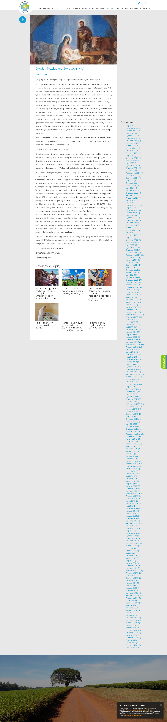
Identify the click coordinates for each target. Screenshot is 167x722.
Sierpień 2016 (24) (133, 409)
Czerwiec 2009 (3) (133, 603)
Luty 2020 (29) (132, 305)
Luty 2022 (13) (131, 245)
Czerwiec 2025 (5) (133, 153)
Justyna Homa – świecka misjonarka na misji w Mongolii (73, 291)
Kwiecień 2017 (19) (133, 389)
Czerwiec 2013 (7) (133, 503)
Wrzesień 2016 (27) (134, 406)
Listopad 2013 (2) (133, 491)
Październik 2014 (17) (134, 464)
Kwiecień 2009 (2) (133, 608)
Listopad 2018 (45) (133, 342)
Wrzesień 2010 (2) (133, 573)
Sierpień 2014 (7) (133, 469)
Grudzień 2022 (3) (133, 220)
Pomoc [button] (86, 8)
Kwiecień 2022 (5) (133, 240)
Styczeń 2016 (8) (133, 426)
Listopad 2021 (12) (133, 252)
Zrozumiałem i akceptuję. (133, 715)
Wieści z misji (41, 74)
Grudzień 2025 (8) (133, 138)
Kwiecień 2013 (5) (133, 508)
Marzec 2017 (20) (133, 392)
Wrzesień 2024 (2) (133, 175)
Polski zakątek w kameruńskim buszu (44, 325)
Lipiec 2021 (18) (132, 262)
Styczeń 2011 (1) (132, 563)
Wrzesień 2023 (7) (133, 198)
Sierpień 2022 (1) (133, 230)
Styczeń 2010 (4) (133, 588)
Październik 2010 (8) (134, 570)
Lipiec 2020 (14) (132, 292)
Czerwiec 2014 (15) (134, 474)
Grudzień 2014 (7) (133, 459)
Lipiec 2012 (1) (131, 526)
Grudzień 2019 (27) (134, 310)
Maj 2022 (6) (131, 237)
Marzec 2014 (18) (133, 481)
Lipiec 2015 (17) (132, 441)
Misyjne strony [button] (119, 8)
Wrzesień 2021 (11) (133, 257)
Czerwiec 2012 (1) (133, 528)
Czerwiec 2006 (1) (133, 630)
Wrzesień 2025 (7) (133, 146)
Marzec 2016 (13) (133, 421)
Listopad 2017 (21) (133, 372)
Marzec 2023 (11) (133, 213)
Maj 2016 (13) (131, 416)
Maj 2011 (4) (130, 553)
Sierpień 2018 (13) (133, 349)
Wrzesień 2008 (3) (133, 623)
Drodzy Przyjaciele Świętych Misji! (60, 68)
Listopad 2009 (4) (133, 593)
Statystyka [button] (73, 8)
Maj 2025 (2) (131, 155)
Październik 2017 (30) (135, 374)
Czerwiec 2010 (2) (133, 578)
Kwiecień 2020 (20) (134, 300)
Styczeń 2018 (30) (133, 367)
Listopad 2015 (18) (133, 431)
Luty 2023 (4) (131, 215)
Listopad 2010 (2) (133, 568)
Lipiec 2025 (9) (132, 151)
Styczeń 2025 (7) (133, 165)
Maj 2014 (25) (131, 476)
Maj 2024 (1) (131, 180)
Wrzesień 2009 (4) (133, 598)
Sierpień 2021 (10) (133, 260)
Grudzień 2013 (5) (133, 488)
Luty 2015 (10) (131, 454)
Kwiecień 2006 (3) (133, 633)
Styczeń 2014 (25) (133, 486)
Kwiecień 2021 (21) (133, 270)
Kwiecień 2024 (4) (133, 183)
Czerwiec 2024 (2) (133, 178)
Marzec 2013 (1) (132, 511)
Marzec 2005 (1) (132, 647)
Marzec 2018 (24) (133, 362)
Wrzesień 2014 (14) (134, 466)
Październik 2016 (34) (135, 404)
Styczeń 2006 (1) (133, 635)
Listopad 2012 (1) (133, 521)
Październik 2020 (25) (135, 285)
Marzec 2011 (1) (132, 558)
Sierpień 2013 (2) (133, 498)
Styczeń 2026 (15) (133, 136)
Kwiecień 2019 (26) (134, 329)
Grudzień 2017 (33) (134, 369)
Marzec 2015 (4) (132, 451)
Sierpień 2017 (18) (133, 379)
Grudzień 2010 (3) (133, 565)
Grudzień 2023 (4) (133, 193)
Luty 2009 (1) (131, 613)
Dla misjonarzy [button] (100, 8)
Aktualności (58, 8)
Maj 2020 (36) (131, 297)
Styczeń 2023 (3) (133, 218)
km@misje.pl (91, 696)
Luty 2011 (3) (131, 561)
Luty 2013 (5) (131, 513)
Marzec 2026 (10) (133, 131)
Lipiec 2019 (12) (132, 322)
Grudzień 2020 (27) (134, 280)
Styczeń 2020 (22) (133, 307)
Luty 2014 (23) (131, 483)
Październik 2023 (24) (135, 195)
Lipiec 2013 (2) (132, 501)
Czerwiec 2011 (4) (133, 551)
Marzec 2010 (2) (132, 583)
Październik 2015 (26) (135, 434)
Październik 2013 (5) (134, 493)
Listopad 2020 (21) (133, 282)
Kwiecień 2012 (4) (133, 533)
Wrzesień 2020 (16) (134, 287)
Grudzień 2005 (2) (133, 638)
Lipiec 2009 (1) (132, 600)
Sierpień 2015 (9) (133, 439)
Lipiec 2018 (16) (132, 352)
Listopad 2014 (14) (133, 461)
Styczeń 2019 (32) (133, 337)
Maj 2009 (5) (131, 605)
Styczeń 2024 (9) (133, 190)
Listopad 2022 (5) (133, 223)
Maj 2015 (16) (131, 446)
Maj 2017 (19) (131, 387)
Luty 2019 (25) (131, 334)
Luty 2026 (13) (131, 133)
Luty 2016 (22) (131, 424)
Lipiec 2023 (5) (132, 203)
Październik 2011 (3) (134, 543)
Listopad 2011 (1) (132, 541)
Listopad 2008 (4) (133, 618)
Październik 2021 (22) (135, 255)
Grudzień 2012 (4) (133, 518)
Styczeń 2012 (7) (132, 536)
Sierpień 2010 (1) (133, 575)
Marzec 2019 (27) (133, 332)
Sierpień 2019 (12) (133, 319)
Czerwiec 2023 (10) (134, 205)
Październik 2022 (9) (134, 225)
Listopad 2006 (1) (133, 625)
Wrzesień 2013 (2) (133, 496)
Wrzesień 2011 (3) (133, 546)
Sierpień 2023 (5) (133, 200)
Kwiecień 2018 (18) (133, 359)
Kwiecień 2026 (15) (134, 128)
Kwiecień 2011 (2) (133, 556)
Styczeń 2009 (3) (133, 615)
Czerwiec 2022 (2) (133, 235)
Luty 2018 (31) (131, 364)
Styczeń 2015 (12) (133, 456)
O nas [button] (46, 8)
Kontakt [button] (145, 8)
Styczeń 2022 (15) (133, 247)
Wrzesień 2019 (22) (134, 317)
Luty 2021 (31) (131, 275)
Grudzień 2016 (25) (134, 399)
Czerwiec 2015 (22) (134, 444)
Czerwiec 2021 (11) (133, 265)
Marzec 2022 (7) (133, 242)
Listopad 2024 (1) (133, 170)
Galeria (134, 8)
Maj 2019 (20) (131, 327)
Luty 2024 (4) (131, 188)
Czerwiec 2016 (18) (134, 414)
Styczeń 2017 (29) (133, 397)
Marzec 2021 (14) (133, 272)
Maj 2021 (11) (131, 267)
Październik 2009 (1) (134, 595)
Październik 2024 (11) (134, 173)
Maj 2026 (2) (131, 126)
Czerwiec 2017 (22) (134, 384)
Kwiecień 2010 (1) (133, 580)
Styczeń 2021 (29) (133, 277)
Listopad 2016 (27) (133, 401)
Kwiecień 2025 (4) (133, 158)
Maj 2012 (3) (131, 531)
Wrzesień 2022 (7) (133, 228)
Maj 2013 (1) (130, 506)
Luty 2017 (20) (131, 394)
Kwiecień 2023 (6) (133, 210)
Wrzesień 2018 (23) (134, 347)
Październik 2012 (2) (134, 523)
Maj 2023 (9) (131, 208)
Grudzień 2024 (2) (133, 168)
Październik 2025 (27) (135, 143)
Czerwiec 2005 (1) (133, 645)
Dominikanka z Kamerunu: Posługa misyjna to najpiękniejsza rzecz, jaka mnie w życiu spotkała (99, 294)
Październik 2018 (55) (135, 344)
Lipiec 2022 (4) (132, 233)
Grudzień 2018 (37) (134, 339)
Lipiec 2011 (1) (131, 548)
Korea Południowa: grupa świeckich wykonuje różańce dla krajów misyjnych (73, 326)
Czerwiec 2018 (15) (134, 354)
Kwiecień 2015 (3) (133, 449)
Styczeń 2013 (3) (132, 516)
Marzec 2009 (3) (133, 610)
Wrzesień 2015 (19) (134, 436)
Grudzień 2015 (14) (133, 429)
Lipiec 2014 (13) (132, 471)
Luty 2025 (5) (131, 163)
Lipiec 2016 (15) (132, 411)
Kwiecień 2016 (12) (133, 419)
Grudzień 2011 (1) (133, 538)
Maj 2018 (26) (131, 357)
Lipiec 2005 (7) (132, 643)
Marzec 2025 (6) (133, 160)
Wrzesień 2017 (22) (134, 377)
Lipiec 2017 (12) (132, 382)
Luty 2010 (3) (131, 585)
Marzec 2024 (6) (133, 185)
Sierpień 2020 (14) (133, 290)
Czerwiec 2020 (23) (134, 295)
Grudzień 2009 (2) (133, 590)
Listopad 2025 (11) (133, 141)
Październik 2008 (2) (134, 620)
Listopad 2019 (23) (133, 312)
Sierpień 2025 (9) (133, 148)
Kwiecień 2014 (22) (134, 479)
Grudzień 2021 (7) (133, 250)
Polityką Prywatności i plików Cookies (138, 710)
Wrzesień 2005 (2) (133, 640)
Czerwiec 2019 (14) (134, 324)
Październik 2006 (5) (134, 628)
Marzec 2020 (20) (133, 302)
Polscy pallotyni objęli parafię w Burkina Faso (96, 325)
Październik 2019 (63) (135, 315)
